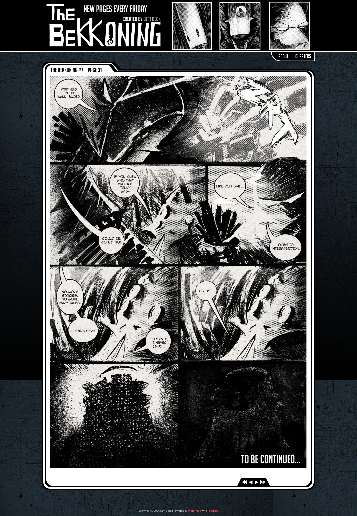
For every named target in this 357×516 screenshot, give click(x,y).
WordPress (194, 511)
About (283, 56)
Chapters (303, 56)
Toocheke (213, 511)
